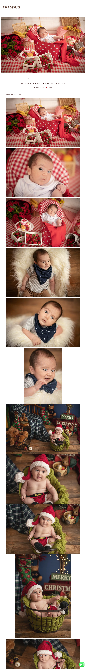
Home (35, 7)
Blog (71, 7)
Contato (80, 7)
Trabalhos (52, 7)
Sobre (43, 7)
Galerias (63, 7)
